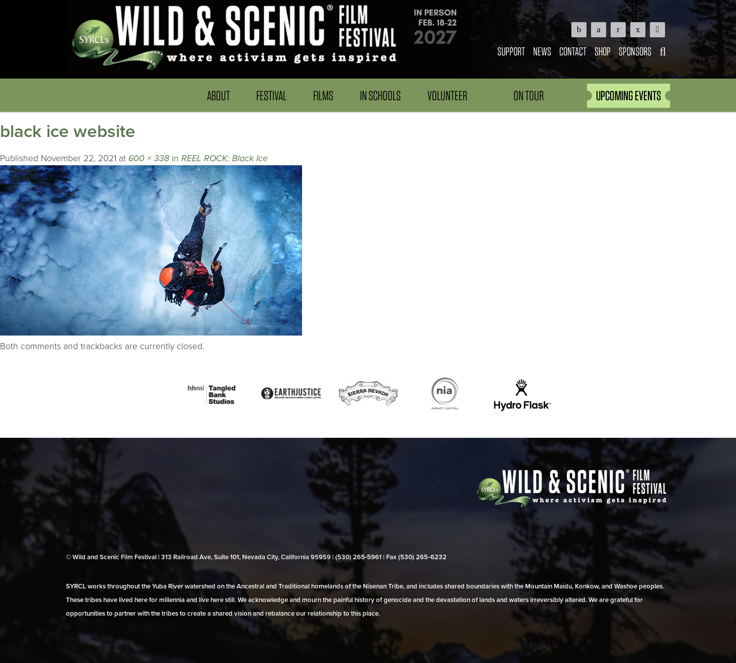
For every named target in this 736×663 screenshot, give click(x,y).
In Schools (380, 95)
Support (511, 51)
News (542, 51)
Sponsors (635, 51)
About (218, 95)
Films (323, 95)
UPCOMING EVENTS (628, 95)
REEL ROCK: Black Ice (224, 158)
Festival (271, 95)
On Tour (528, 95)
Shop (603, 51)
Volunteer (447, 95)
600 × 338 (148, 158)
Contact (572, 51)
